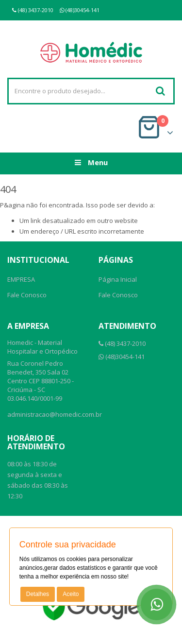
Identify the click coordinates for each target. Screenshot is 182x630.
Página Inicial (118, 279)
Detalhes (37, 594)
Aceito (71, 594)
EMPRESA (21, 279)
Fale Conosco (27, 294)
